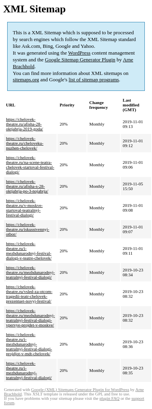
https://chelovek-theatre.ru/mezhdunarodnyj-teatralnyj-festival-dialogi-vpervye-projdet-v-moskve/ (30, 317)
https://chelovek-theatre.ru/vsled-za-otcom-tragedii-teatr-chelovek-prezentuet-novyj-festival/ (29, 293)
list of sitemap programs (94, 80)
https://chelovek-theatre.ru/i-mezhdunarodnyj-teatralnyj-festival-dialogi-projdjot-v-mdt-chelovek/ (29, 344)
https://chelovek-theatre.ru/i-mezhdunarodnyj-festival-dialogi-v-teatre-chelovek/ (28, 250)
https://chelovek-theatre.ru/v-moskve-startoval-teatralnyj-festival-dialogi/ (24, 207)
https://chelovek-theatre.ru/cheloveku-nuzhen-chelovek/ (24, 143)
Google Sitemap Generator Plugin (80, 60)
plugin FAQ (109, 398)
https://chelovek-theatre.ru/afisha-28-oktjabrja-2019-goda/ (24, 124)
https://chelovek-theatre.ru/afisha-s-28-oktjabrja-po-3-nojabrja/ (27, 186)
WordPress (79, 53)
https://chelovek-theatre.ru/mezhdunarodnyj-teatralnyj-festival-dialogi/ (30, 272)
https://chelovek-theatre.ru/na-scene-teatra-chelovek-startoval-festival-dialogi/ (30, 164)
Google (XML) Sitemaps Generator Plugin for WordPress (80, 389)
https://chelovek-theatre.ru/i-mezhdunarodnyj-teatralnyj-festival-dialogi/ (29, 370)
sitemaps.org (26, 80)
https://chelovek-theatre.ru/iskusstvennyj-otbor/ (27, 229)
